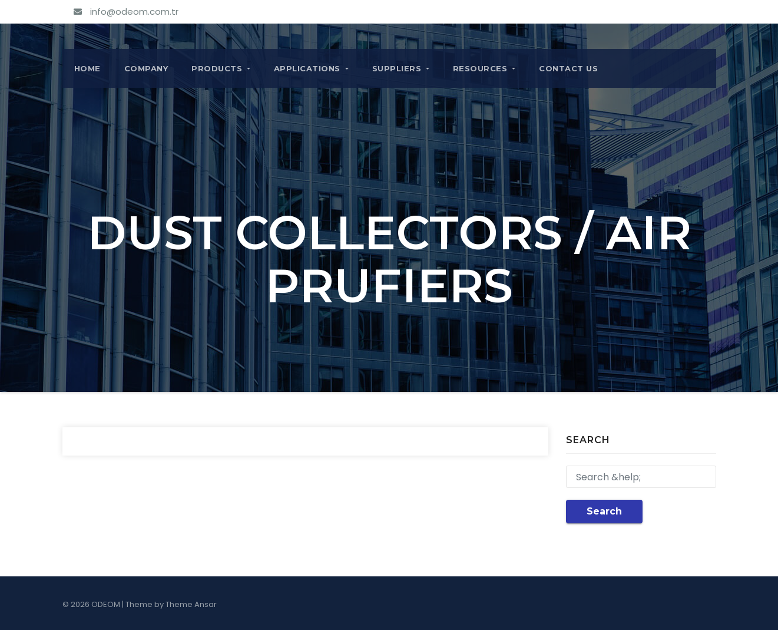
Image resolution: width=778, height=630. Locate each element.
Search (604, 511)
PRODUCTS (220, 68)
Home (87, 68)
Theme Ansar (191, 604)
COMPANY (146, 68)
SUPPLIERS (400, 68)
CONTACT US (568, 68)
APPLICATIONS (311, 68)
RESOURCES (484, 68)
